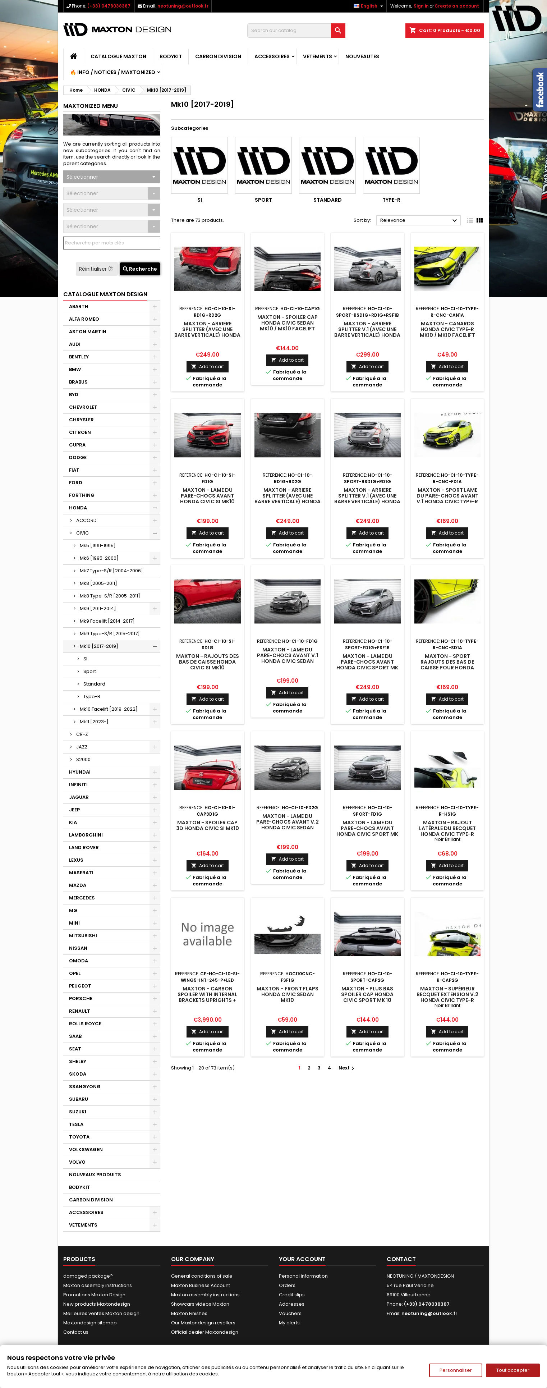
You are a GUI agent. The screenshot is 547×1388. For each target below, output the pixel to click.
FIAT (74, 470)
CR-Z (82, 734)
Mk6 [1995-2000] (99, 558)
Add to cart (207, 366)
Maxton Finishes (189, 1313)
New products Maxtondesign (96, 1304)
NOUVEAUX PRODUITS (95, 1174)
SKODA (77, 1074)
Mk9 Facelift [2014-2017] (107, 621)
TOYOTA (79, 1136)
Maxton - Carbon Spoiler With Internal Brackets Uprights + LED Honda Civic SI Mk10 (207, 997)
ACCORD (86, 520)
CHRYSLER (81, 419)
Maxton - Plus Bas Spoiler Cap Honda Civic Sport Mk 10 (367, 994)
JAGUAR (79, 797)
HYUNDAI (80, 772)
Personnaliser (456, 1370)
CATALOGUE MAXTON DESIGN (105, 294)
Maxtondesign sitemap (90, 1322)
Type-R (91, 696)
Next (347, 1067)
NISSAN (78, 948)
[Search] (296, 30)
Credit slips (292, 1294)
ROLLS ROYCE (85, 1023)
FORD (75, 482)
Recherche (140, 268)
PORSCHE (80, 998)
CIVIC (82, 533)
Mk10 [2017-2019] (99, 646)
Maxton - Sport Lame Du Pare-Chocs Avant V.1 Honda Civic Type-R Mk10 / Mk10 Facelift (447, 498)
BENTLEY (79, 356)
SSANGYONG (85, 1086)
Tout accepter (512, 1370)
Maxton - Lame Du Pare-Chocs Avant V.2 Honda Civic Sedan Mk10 (287, 824)
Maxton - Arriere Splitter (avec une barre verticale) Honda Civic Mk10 (287, 498)
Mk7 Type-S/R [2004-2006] (111, 570)
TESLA (76, 1124)
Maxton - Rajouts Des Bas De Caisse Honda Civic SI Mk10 (207, 661)
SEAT (75, 1048)
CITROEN (80, 432)
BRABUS (78, 382)
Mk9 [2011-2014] (98, 608)
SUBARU (78, 1099)
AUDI (75, 344)
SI (85, 658)
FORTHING (82, 495)
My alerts (289, 1322)
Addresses (291, 1304)
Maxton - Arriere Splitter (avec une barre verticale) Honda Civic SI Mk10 (207, 332)
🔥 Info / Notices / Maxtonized (112, 72)
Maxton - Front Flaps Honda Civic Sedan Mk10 (287, 994)
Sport (89, 671)
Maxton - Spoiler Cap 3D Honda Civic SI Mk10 (207, 825)
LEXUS (76, 860)
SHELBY (77, 1061)
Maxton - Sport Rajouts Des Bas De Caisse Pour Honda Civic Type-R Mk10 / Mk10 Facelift (447, 667)
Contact (401, 1259)
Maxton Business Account (200, 1285)
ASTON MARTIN (87, 331)
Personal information (303, 1276)
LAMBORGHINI (86, 835)
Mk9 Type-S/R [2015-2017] (110, 633)
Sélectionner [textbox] (82, 176)
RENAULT (79, 1011)
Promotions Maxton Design (94, 1294)
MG (73, 910)
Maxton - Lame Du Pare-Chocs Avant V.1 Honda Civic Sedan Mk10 (287, 658)
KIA (73, 822)
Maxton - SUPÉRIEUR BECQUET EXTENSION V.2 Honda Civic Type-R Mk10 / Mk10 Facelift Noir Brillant (447, 1000)
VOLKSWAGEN (86, 1149)
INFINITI (78, 784)
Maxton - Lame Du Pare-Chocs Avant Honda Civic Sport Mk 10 (367, 664)
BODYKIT (171, 56)
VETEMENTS (317, 56)
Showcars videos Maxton (200, 1304)
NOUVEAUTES (362, 56)
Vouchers (290, 1313)
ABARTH (78, 306)
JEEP (74, 809)
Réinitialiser (97, 268)
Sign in (421, 6)
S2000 (83, 759)
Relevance (419, 220)
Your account (302, 1259)
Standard (94, 684)
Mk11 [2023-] (94, 721)
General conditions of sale (202, 1276)
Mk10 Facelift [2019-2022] (109, 709)
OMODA (78, 960)
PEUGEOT (80, 985)
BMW (75, 369)
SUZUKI (77, 1111)
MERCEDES (82, 897)
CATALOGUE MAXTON (118, 56)
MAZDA (77, 885)
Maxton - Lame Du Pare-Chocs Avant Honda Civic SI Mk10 (207, 495)
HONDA (78, 507)
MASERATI (81, 872)
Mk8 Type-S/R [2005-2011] (110, 595)
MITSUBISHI (83, 935)
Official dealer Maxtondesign (204, 1332)
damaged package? (88, 1276)
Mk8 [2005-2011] (98, 583)
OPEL (75, 973)
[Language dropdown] (369, 6)
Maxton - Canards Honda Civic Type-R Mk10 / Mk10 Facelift (447, 329)
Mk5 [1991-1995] (98, 545)
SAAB (75, 1036)
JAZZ (82, 746)
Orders (287, 1285)
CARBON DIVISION (218, 56)
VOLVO (77, 1162)
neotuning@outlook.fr (182, 6)
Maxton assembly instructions (97, 1285)
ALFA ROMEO (84, 319)
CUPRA (77, 444)
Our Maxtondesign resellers (203, 1322)
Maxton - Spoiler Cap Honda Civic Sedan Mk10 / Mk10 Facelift (287, 322)
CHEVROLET (83, 407)
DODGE (78, 457)
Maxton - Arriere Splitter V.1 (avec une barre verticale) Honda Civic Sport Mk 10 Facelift (367, 335)
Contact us (75, 1332)
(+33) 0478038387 (108, 6)
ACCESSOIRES (272, 56)
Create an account (457, 6)
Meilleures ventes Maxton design (101, 1313)
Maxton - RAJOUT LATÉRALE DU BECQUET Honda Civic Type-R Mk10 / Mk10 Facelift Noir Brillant (447, 834)
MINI (74, 923)
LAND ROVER (84, 847)
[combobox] (111, 176)
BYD (73, 394)
